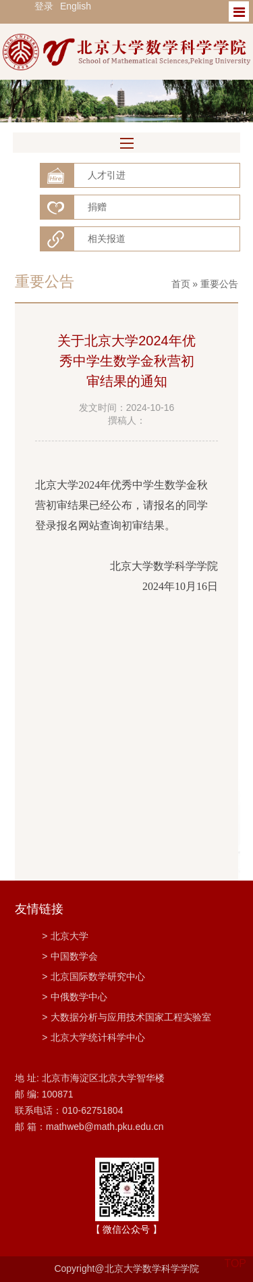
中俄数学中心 (74, 996)
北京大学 (65, 936)
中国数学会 (70, 956)
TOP (235, 1255)
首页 (180, 283)
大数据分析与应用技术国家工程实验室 (126, 1017)
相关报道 (106, 238)
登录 (43, 6)
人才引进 (106, 175)
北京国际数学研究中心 (93, 976)
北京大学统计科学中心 (93, 1037)
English (75, 6)
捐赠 (97, 206)
